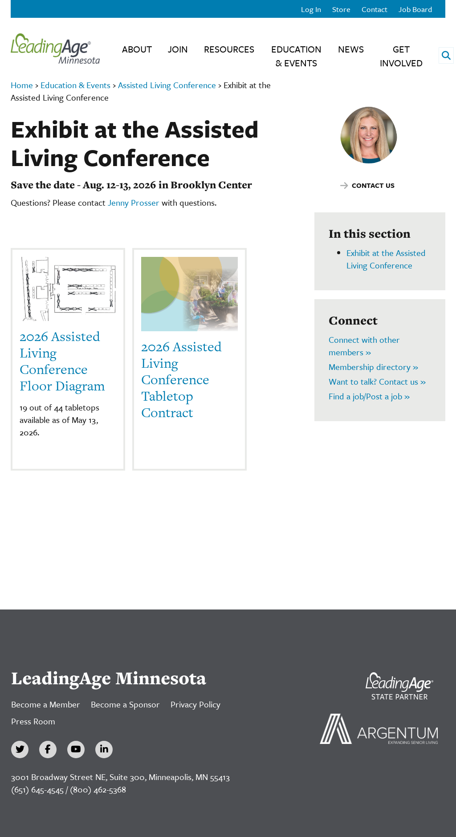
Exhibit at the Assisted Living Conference (386, 259)
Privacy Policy (195, 704)
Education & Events (296, 55)
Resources (229, 49)
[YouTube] (76, 749)
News (351, 49)
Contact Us (373, 185)
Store (341, 9)
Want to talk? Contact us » (377, 381)
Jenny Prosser (133, 202)
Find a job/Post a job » (369, 396)
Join (178, 49)
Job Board (415, 9)
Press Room (33, 721)
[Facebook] (48, 749)
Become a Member (45, 704)
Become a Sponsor (125, 704)
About (137, 49)
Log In (311, 9)
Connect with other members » (364, 345)
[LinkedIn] (104, 749)
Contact (374, 9)
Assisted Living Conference (167, 85)
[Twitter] (19, 749)
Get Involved (401, 55)
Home (22, 85)
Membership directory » (373, 367)
